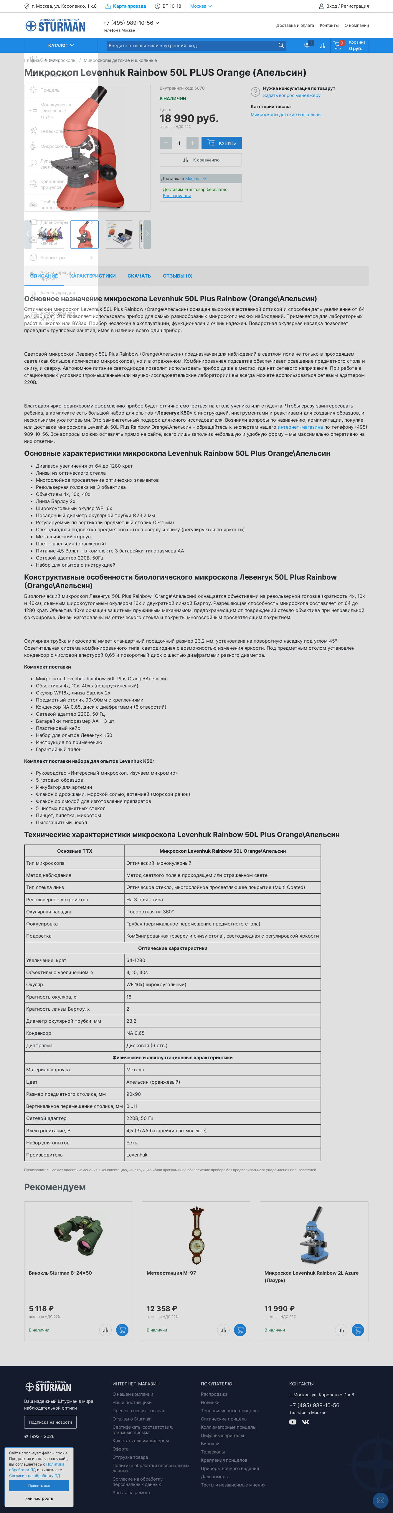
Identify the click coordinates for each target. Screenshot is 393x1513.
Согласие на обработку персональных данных (138, 1481)
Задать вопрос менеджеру (292, 95)
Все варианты (177, 195)
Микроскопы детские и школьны (286, 114)
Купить (221, 142)
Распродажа (214, 1394)
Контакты (329, 25)
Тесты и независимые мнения (233, 1485)
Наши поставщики (132, 1402)
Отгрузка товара (130, 1457)
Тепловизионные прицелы (229, 1410)
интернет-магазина (300, 427)
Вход (331, 6)
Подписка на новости (50, 1422)
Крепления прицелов (224, 1460)
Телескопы (213, 1452)
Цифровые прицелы (222, 1435)
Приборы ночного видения (230, 1468)
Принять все (39, 1486)
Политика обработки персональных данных (151, 1468)
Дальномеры (215, 1476)
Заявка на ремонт (132, 1492)
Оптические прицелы (224, 1419)
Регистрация (355, 6)
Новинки (210, 1402)
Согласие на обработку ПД (34, 1476)
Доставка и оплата (295, 25)
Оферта (120, 1449)
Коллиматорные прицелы (228, 1427)
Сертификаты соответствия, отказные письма (143, 1429)
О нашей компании (133, 1394)
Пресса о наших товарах (139, 1410)
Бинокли (210, 1443)
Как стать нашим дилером (141, 1440)
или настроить (39, 1498)
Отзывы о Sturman (132, 1419)
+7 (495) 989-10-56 (128, 23)
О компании (357, 25)
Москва (196, 178)
